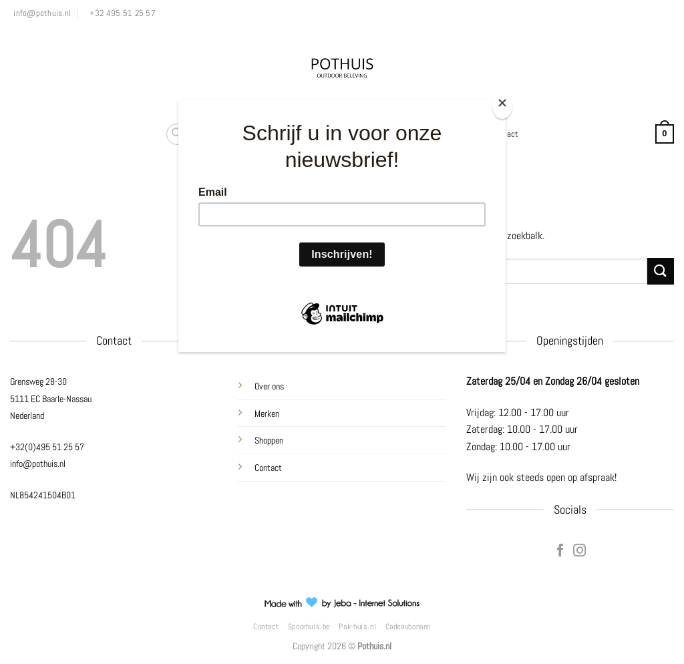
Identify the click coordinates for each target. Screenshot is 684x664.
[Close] (502, 106)
